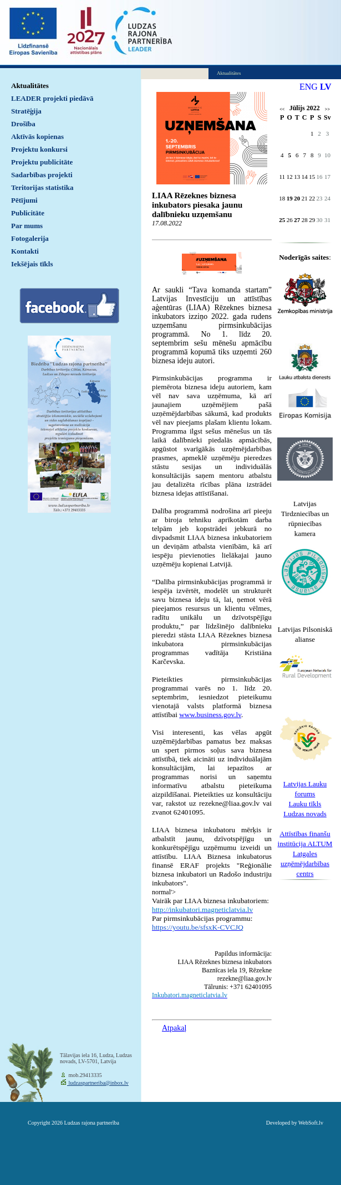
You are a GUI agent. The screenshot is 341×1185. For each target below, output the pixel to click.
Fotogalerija (30, 238)
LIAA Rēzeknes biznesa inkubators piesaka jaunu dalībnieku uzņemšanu (197, 205)
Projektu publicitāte (42, 162)
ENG (308, 86)
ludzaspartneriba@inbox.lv (98, 1083)
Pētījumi (24, 200)
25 (282, 220)
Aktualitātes (30, 85)
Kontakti (25, 251)
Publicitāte (27, 213)
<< (281, 109)
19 (290, 198)
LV (326, 86)
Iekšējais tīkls (32, 264)
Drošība (23, 124)
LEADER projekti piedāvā (52, 98)
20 (297, 198)
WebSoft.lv (310, 1123)
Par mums (27, 225)
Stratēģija (26, 111)
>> (327, 109)
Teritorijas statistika (42, 187)
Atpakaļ (174, 1028)
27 (297, 220)
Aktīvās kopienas (37, 136)
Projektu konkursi (39, 149)
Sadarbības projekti (42, 175)
